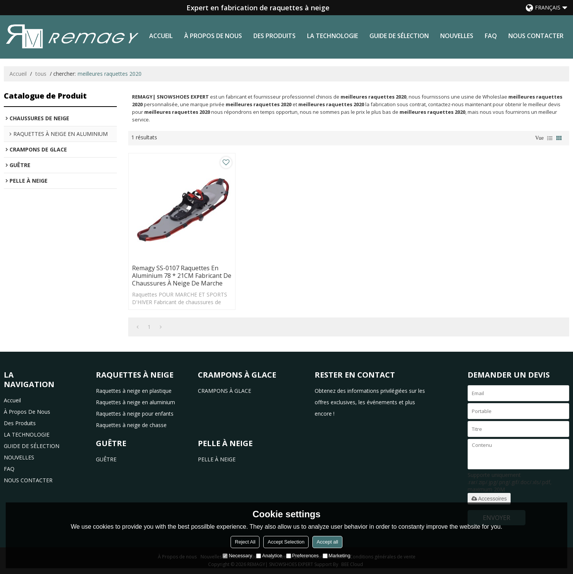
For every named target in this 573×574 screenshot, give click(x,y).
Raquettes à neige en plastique (134, 390)
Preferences (302, 555)
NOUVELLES (456, 36)
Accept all (327, 542)
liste (549, 138)
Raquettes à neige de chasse (131, 425)
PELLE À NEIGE (217, 459)
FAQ (491, 36)
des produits (274, 36)
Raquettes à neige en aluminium (135, 402)
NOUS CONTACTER (535, 36)
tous (40, 73)
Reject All (245, 542)
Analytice (269, 555)
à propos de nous (213, 36)
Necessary (237, 555)
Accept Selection (285, 542)
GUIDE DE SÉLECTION (399, 36)
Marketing (336, 555)
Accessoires (489, 499)
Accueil (161, 36)
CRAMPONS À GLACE (224, 390)
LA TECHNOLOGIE (332, 36)
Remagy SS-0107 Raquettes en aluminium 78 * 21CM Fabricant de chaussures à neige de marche (181, 275)
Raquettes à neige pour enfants (134, 413)
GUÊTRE (106, 459)
